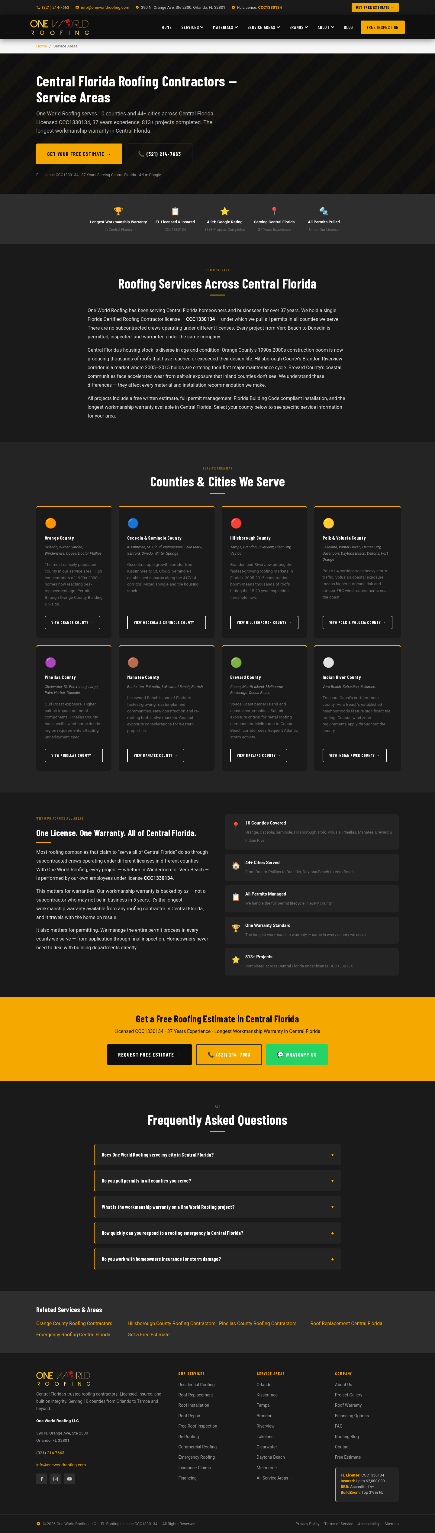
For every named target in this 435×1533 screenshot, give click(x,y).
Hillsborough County (250, 538)
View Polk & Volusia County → (357, 622)
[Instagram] (55, 1478)
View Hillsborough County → (264, 622)
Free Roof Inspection (197, 1426)
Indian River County (342, 677)
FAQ (339, 1426)
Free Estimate (348, 1457)
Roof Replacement (195, 1395)
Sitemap (392, 1524)
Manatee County (143, 677)
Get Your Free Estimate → (79, 153)
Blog (348, 27)
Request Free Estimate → (149, 1054)
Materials (225, 27)
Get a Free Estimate (149, 1335)
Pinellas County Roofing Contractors (257, 1323)
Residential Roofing (196, 1384)
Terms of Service (338, 1524)
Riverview (266, 1426)
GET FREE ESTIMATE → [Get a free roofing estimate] (375, 7)
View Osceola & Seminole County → (166, 622)
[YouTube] (69, 1478)
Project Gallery (348, 1395)
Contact (342, 1446)
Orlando (264, 1384)
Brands (298, 27)
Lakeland (265, 1436)
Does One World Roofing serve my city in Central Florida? (218, 1155)
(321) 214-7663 (50, 1452)
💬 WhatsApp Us (297, 1054)
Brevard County (245, 677)
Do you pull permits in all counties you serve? (218, 1181)
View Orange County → (72, 622)
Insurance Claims (194, 1467)
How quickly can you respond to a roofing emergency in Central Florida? (218, 1233)
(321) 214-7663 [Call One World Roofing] (55, 7)
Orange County (59, 538)
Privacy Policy (308, 1524)
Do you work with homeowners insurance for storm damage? (218, 1259)
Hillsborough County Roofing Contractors (172, 1323)
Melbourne (267, 1467)
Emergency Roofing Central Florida (73, 1335)
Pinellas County (60, 677)
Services (192, 27)
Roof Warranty (348, 1405)
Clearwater (267, 1446)
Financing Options (352, 1415)
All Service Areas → (275, 1478)
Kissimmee (267, 1395)
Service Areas (263, 27)
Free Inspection (383, 27)
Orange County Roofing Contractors (74, 1323)
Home (167, 27)
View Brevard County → (259, 755)
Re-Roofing (188, 1436)
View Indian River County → (354, 755)
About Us (343, 1384)
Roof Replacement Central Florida (347, 1323)
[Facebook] (41, 1478)
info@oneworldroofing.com (105, 7)
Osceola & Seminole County (154, 538)
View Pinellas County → (73, 755)
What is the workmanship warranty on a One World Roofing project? (218, 1207)
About (325, 27)
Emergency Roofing (196, 1457)
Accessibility (369, 1524)
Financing (187, 1478)
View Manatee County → (156, 755)
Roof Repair (189, 1415)
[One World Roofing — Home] (59, 27)
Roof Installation (193, 1405)
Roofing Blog (347, 1436)
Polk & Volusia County (344, 538)
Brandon (264, 1415)
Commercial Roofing (197, 1446)
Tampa (263, 1405)
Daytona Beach (271, 1457)
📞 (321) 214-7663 (159, 153)
